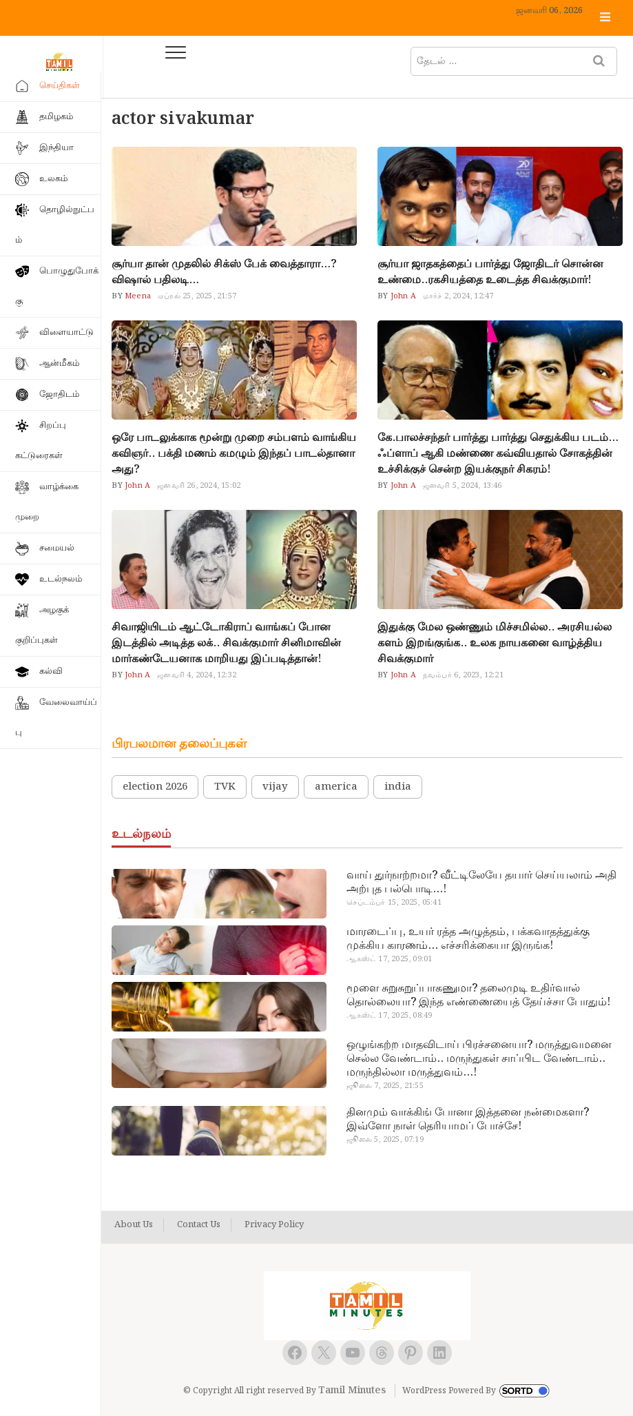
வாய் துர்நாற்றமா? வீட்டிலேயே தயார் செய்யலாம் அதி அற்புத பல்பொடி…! (481, 882)
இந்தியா (56, 148)
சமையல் (56, 548)
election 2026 (155, 787)
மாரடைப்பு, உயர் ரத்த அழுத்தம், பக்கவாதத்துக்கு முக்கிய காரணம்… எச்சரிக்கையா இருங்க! (468, 939)
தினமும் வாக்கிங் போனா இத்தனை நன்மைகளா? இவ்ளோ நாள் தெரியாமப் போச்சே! (467, 1119)
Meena (137, 296)
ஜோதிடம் (59, 394)
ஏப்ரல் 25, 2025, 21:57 (197, 296)
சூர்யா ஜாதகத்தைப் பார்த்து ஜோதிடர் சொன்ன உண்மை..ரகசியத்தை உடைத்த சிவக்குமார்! (490, 272)
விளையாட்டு (66, 332)
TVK (225, 787)
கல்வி (51, 671)
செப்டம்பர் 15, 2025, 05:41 (393, 902)
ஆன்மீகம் (59, 363)
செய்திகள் (59, 86)
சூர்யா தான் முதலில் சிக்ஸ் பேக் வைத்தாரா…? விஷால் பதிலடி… (224, 272)
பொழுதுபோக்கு (56, 286)
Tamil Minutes (352, 1390)
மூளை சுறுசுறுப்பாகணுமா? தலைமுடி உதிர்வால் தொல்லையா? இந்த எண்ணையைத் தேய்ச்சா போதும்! (478, 995)
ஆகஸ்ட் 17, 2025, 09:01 (389, 959)
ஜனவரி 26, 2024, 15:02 (198, 486)
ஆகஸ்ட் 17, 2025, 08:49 (389, 1015)
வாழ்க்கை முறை (47, 502)
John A (401, 296)
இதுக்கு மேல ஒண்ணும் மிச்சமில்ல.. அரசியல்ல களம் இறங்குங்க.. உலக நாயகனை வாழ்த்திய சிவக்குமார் (494, 643)
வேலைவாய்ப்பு (56, 717)
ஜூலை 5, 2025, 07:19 (384, 1139)
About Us (133, 1225)
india (397, 787)
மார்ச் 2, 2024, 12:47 (458, 296)
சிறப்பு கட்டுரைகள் (40, 440)
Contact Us (198, 1225)
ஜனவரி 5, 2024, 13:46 (462, 486)
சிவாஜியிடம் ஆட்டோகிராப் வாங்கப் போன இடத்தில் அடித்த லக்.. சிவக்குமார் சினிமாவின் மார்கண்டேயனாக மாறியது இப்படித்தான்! (226, 643)
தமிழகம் (56, 117)
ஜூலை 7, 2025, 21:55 (384, 1086)
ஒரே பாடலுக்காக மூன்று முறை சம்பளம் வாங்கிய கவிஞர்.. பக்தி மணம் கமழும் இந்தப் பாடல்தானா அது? (234, 454)
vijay (275, 787)
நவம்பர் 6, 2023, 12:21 (463, 675)
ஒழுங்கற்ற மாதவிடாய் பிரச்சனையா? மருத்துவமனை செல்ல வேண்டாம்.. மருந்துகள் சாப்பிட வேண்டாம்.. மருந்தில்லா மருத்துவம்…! (479, 1059)
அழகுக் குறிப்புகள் (42, 625)
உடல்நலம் (60, 579)
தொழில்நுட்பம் (54, 225)
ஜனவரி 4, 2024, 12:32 (196, 675)
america (336, 787)
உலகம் (53, 179)
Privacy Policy (274, 1225)
